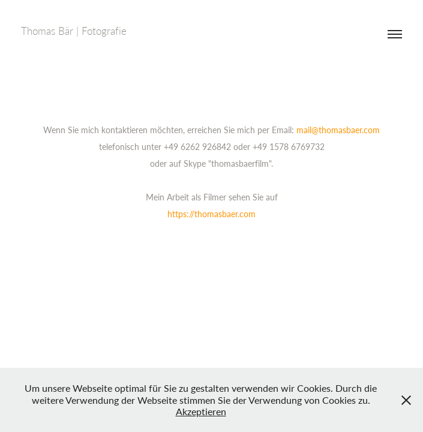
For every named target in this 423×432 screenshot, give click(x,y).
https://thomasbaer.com (211, 214)
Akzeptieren (201, 411)
